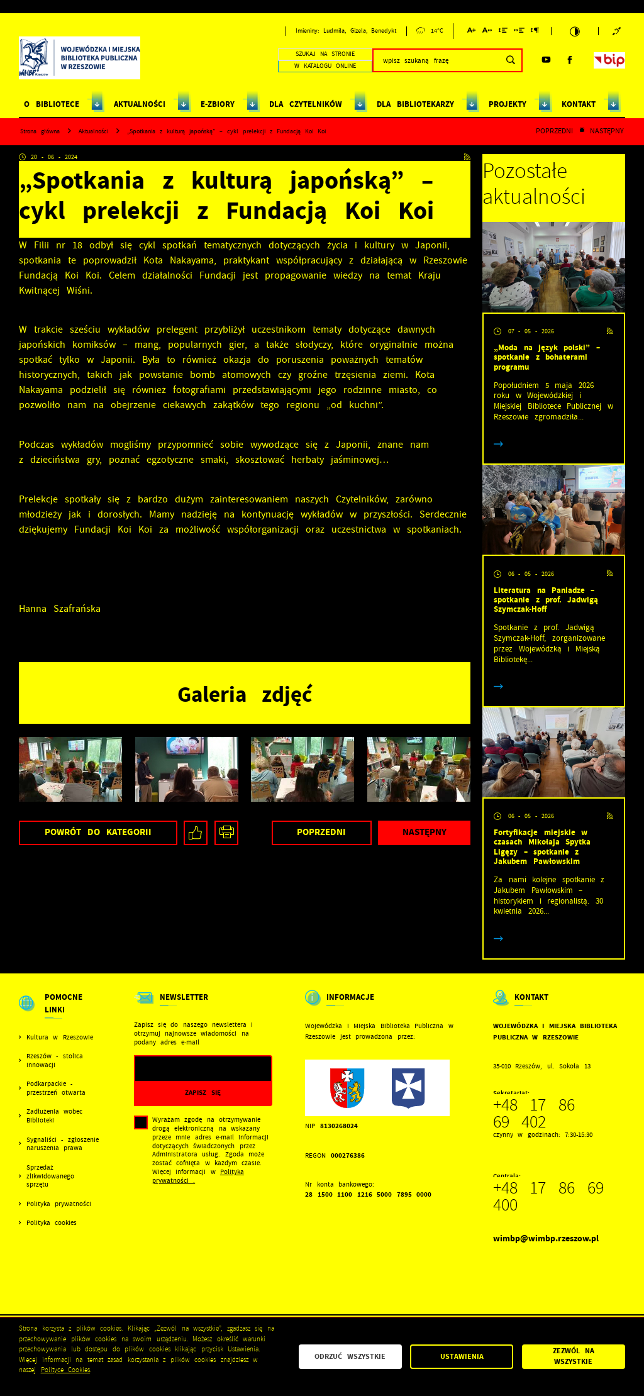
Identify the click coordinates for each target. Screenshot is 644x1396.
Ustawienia (462, 1356)
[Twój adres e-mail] (183, 1068)
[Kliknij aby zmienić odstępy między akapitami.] (535, 32)
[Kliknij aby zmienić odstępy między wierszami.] (502, 32)
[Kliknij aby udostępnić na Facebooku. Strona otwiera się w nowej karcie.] (196, 833)
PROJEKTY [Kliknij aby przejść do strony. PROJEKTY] (507, 104)
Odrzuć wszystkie (350, 1356)
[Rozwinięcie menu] (60, 1012)
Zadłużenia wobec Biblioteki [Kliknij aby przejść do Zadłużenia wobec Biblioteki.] (54, 1115)
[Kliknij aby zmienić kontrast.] (575, 31)
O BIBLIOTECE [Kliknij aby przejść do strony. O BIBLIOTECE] (51, 104)
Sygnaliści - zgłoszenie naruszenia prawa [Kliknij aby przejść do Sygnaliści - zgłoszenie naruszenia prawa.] (62, 1144)
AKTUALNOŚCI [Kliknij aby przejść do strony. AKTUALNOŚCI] (139, 104)
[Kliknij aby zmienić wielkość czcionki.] (472, 32)
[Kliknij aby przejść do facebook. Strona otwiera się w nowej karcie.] (570, 60)
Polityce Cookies (66, 1370)
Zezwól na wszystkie (573, 1356)
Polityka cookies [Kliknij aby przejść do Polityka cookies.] (51, 1223)
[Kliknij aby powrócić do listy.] (582, 131)
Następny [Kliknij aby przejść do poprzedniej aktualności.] (607, 131)
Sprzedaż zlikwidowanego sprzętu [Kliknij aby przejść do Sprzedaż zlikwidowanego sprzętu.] (50, 1176)
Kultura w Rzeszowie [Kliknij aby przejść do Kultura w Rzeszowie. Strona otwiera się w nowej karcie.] (59, 1037)
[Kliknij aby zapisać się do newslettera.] (203, 1093)
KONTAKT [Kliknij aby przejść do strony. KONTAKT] (579, 104)
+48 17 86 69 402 (534, 1113)
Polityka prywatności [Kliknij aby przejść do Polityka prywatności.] (58, 1204)
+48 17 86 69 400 (548, 1196)
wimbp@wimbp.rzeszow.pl (546, 1238)
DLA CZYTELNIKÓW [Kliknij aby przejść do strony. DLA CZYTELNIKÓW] (305, 104)
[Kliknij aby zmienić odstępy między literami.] (487, 32)
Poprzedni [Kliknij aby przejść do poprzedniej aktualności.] (554, 131)
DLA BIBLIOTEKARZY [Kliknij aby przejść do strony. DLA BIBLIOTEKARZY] (415, 104)
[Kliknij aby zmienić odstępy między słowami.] (519, 32)
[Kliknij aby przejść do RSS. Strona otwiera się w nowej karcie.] (467, 158)
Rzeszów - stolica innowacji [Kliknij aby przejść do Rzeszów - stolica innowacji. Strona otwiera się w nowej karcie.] (54, 1060)
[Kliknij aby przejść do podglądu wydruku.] (226, 833)
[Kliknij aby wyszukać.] (510, 60)
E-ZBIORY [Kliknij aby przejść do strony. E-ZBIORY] (218, 104)
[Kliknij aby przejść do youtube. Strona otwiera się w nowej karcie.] (546, 60)
